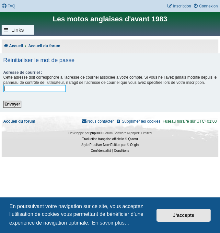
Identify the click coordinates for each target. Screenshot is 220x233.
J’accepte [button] (183, 215)
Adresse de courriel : (22, 72)
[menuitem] (8, 6)
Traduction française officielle (103, 139)
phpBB (95, 133)
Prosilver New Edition (104, 145)
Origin (134, 145)
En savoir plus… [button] (111, 223)
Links (17, 30)
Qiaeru (133, 139)
